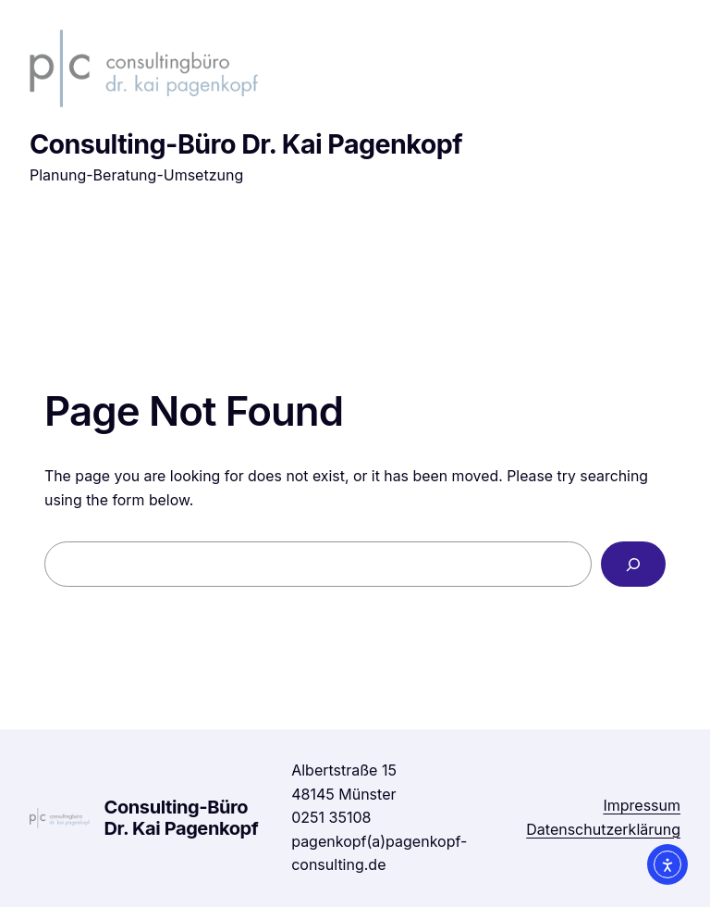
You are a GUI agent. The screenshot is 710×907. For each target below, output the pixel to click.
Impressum (641, 805)
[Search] (633, 564)
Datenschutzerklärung (603, 829)
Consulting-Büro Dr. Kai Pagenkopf (246, 144)
